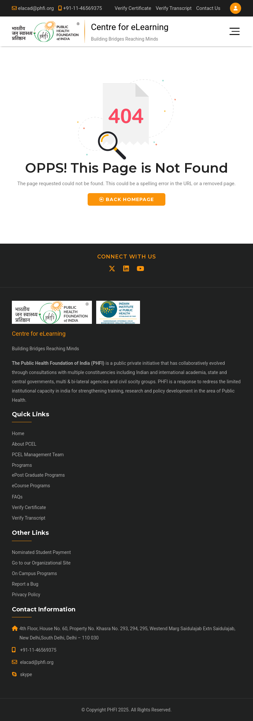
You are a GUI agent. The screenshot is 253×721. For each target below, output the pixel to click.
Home (18, 433)
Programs (22, 465)
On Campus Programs (34, 573)
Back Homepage (126, 199)
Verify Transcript (174, 8)
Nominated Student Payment (41, 552)
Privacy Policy (26, 594)
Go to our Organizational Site (41, 563)
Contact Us (208, 8)
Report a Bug (25, 584)
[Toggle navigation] (232, 31)
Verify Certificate (133, 8)
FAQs (17, 496)
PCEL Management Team (38, 454)
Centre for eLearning (130, 27)
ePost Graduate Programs (38, 475)
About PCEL (24, 444)
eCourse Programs (31, 485)
